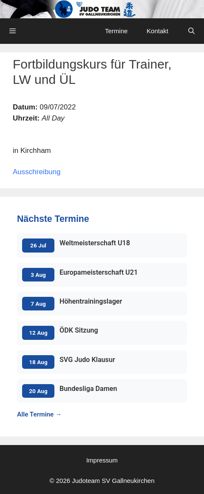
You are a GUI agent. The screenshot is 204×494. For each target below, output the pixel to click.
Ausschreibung (36, 172)
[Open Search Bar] (191, 31)
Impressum (102, 460)
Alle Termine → (39, 414)
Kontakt (157, 30)
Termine (116, 30)
